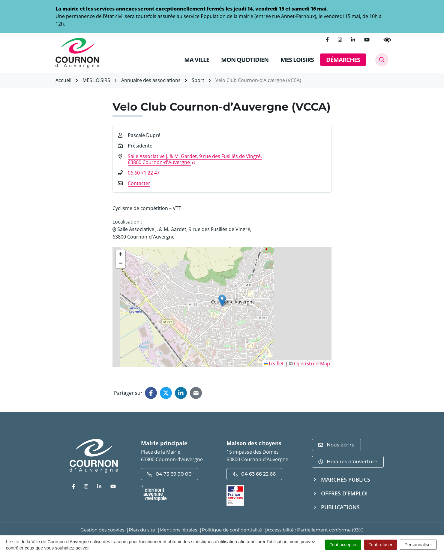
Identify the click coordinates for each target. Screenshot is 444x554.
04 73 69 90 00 (169, 474)
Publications (340, 507)
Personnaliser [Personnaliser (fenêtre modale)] (418, 544)
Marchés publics (345, 479)
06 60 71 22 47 (144, 172)
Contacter (139, 183)
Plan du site (142, 530)
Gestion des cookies (102, 530)
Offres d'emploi (344, 493)
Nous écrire (336, 445)
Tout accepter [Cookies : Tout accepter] (343, 544)
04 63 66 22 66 (254, 474)
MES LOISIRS (297, 60)
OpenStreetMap (312, 363)
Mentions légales (178, 530)
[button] (222, 300)
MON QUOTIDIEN (244, 60)
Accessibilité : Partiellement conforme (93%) (315, 530)
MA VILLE (196, 60)
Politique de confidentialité (232, 530)
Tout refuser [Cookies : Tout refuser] (380, 544)
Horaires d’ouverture (347, 461)
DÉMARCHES (343, 60)
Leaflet (274, 363)
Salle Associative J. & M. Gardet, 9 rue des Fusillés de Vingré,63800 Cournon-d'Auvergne (195, 159)
